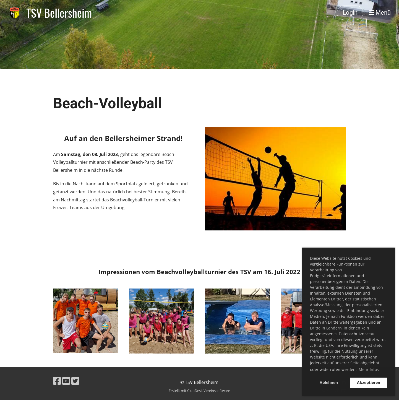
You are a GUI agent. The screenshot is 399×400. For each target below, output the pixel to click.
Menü (380, 12)
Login (350, 12)
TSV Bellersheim (59, 12)
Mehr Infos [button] (369, 369)
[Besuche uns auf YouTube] (66, 381)
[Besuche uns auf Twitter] (75, 381)
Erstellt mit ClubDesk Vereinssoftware (199, 390)
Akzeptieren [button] (368, 382)
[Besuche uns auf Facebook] (57, 381)
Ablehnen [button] (329, 382)
